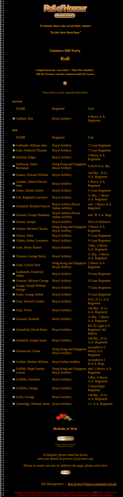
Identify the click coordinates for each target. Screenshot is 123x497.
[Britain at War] (21, 492)
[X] (53, 495)
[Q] (29, 495)
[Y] (57, 495)
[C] (82, 492)
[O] (23, 495)
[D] (85, 492)
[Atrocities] (50, 492)
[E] (88, 492)
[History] (66, 495)
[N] (19, 495)
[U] (43, 495)
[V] (46, 495)
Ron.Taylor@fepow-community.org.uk (92, 484)
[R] (33, 495)
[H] (98, 492)
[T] (39, 495)
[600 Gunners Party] (64, 492)
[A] (75, 492)
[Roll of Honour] (36, 492)
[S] (36, 495)
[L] (111, 492)
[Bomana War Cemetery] (102, 495)
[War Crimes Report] (80, 495)
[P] (26, 495)
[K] (107, 492)
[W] (50, 495)
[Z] (60, 495)
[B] (78, 492)
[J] (105, 492)
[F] (92, 492)
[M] (115, 492)
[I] (102, 492)
